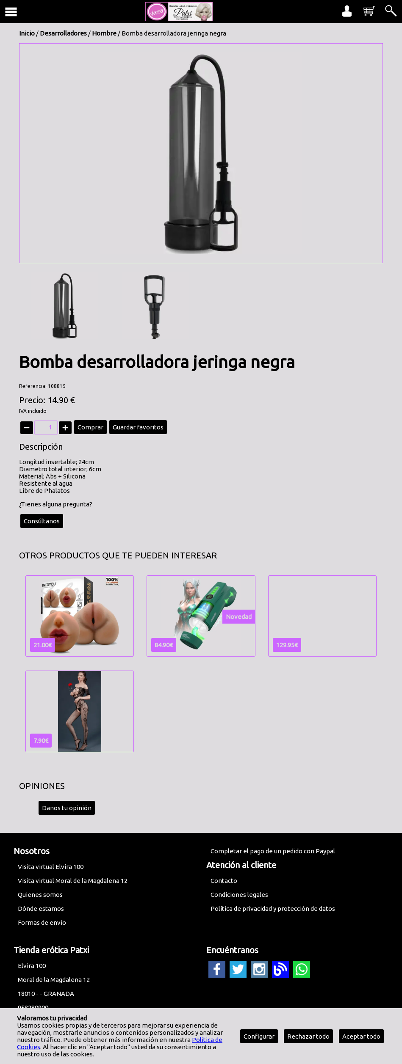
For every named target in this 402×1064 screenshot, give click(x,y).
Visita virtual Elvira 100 (50, 866)
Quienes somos (40, 894)
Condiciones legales (239, 894)
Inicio (27, 33)
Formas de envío (42, 922)
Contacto (224, 880)
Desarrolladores (63, 33)
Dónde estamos (41, 908)
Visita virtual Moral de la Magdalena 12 (73, 880)
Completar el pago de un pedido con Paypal (273, 851)
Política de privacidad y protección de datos (273, 908)
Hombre (104, 33)
